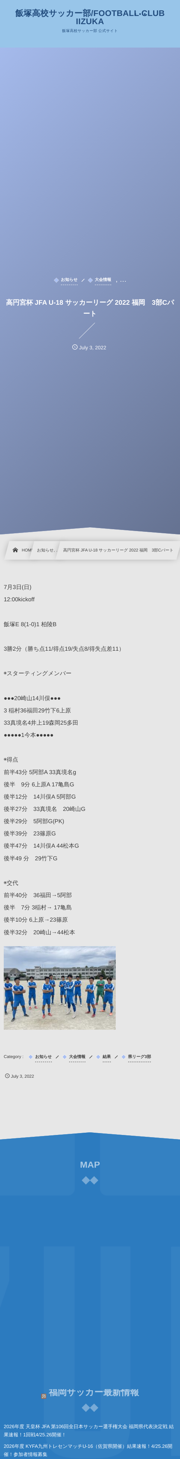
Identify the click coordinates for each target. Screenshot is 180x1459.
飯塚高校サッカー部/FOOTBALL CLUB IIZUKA (90, 17)
